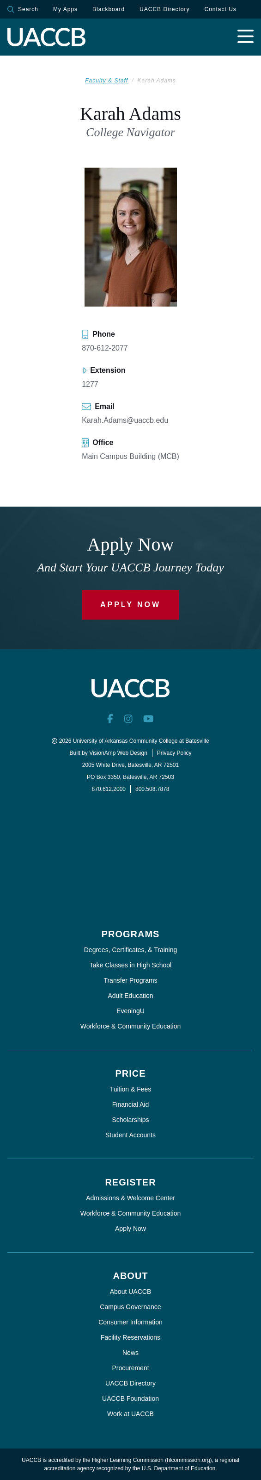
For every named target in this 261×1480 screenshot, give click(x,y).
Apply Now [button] (130, 604)
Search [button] (22, 9)
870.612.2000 (109, 789)
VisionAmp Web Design (118, 753)
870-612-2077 (105, 348)
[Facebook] (110, 719)
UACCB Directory (164, 9)
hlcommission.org (188, 1460)
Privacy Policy (174, 753)
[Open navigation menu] (245, 37)
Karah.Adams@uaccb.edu (125, 420)
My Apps (65, 9)
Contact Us (220, 9)
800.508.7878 (152, 789)
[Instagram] (128, 719)
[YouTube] (148, 719)
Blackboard (108, 9)
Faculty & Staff (106, 80)
